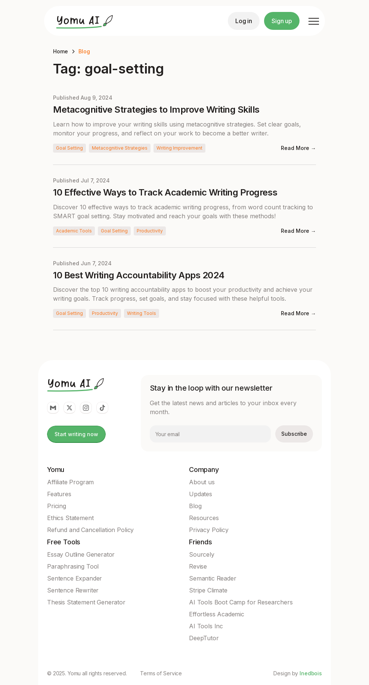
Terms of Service (161, 673)
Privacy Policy (209, 530)
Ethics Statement (70, 518)
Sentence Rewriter (73, 590)
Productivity (150, 231)
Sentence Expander (74, 578)
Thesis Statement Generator (86, 602)
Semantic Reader (212, 578)
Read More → (298, 148)
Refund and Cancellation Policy (90, 530)
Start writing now (76, 434)
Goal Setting (69, 148)
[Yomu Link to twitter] (69, 408)
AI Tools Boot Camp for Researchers (241, 602)
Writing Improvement (179, 148)
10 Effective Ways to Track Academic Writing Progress (165, 192)
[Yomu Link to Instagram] (86, 408)
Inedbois (311, 673)
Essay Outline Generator (81, 554)
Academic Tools (74, 231)
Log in (243, 21)
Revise (198, 566)
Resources (204, 518)
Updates (200, 494)
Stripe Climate (208, 590)
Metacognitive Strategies (120, 148)
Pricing (56, 506)
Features (59, 494)
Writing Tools (141, 313)
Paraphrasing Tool (73, 566)
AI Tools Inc (206, 626)
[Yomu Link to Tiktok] (102, 408)
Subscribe (294, 434)
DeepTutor (204, 638)
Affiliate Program (70, 482)
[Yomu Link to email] (53, 408)
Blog (84, 51)
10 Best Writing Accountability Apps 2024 (138, 275)
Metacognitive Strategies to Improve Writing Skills (156, 109)
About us (202, 482)
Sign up (282, 21)
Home (60, 51)
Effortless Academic (216, 614)
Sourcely (201, 554)
